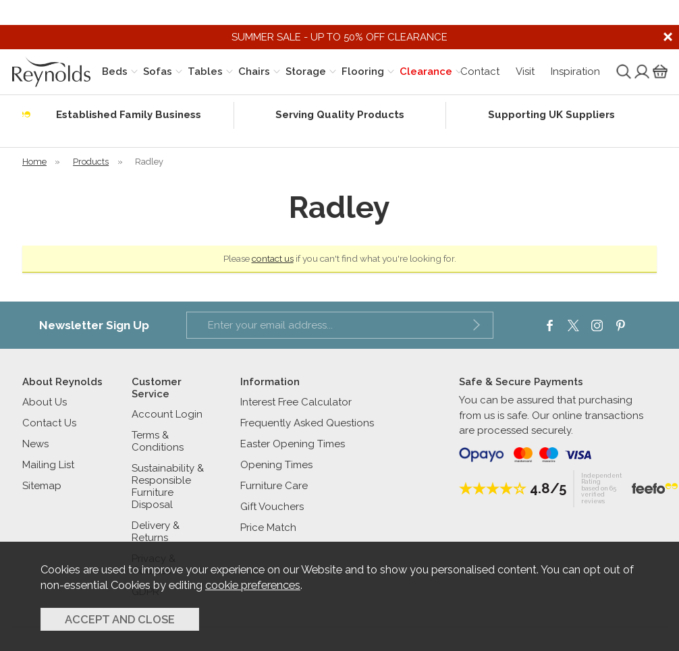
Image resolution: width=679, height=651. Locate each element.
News (35, 444)
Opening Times (276, 465)
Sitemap (41, 486)
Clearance (426, 71)
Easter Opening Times (292, 444)
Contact (479, 71)
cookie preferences (252, 585)
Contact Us (49, 423)
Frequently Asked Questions (307, 423)
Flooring (363, 71)
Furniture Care (274, 486)
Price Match (268, 527)
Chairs (254, 71)
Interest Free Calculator (296, 402)
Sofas (157, 71)
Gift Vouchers (272, 507)
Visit (525, 71)
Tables (205, 71)
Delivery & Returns (156, 531)
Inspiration (575, 71)
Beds (115, 71)
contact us (273, 258)
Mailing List (48, 465)
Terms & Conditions (158, 441)
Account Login (167, 414)
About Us (44, 402)
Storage (306, 71)
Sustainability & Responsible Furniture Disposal (168, 486)
